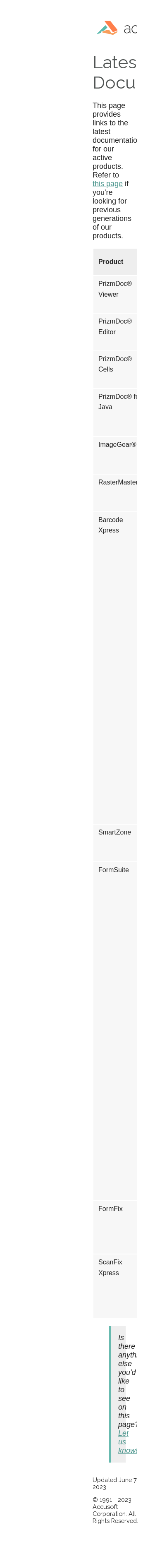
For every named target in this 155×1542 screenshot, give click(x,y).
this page (108, 184)
